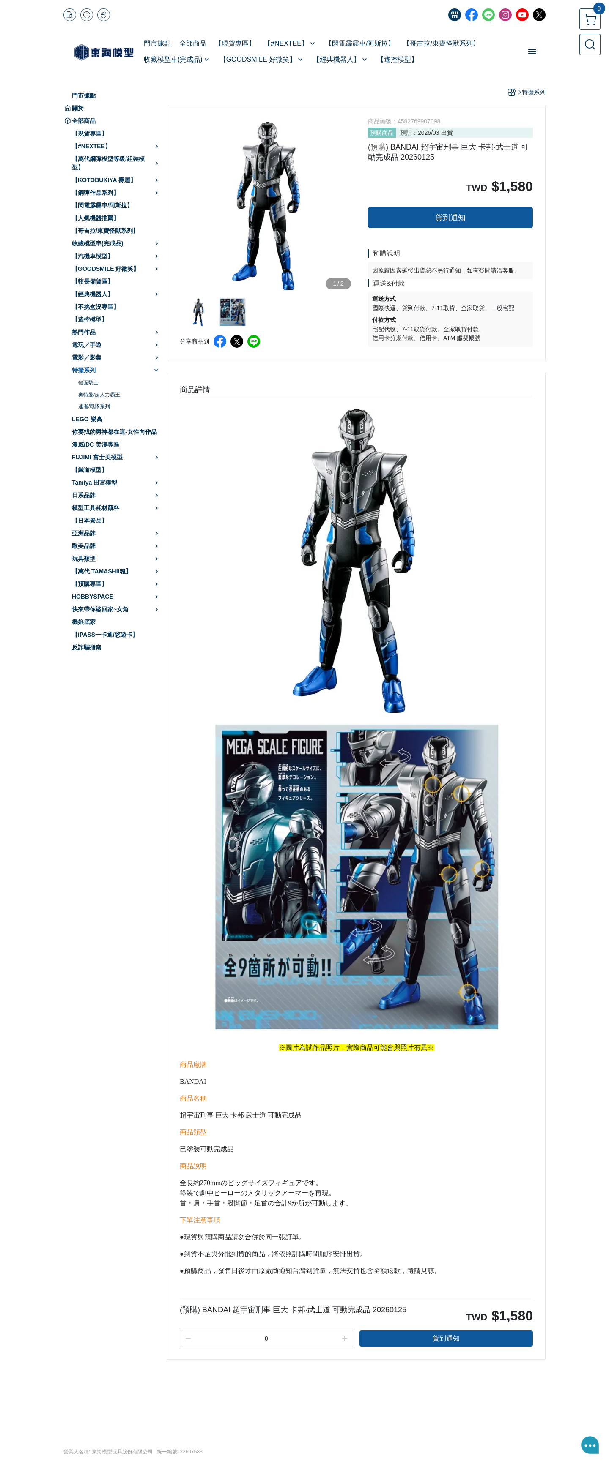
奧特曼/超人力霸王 (99, 395)
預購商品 (382, 132)
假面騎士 (88, 383)
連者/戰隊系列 (94, 406)
